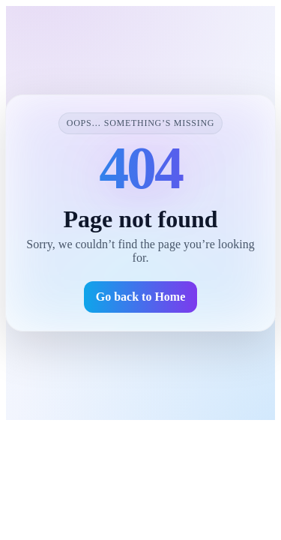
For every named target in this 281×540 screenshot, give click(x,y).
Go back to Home (141, 296)
